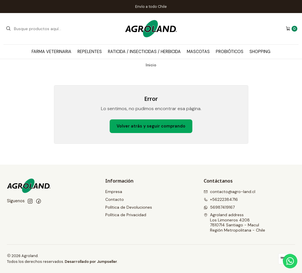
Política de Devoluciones (128, 207)
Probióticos (229, 51)
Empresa (113, 191)
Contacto (114, 199)
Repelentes (89, 51)
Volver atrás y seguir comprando (151, 126)
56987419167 (219, 207)
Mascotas (198, 51)
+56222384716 (221, 199)
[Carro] (292, 28)
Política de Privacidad (125, 214)
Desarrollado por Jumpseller (91, 261)
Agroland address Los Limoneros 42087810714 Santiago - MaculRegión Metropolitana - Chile (234, 222)
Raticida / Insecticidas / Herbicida (144, 51)
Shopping (259, 51)
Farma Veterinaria (51, 51)
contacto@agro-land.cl (229, 191)
